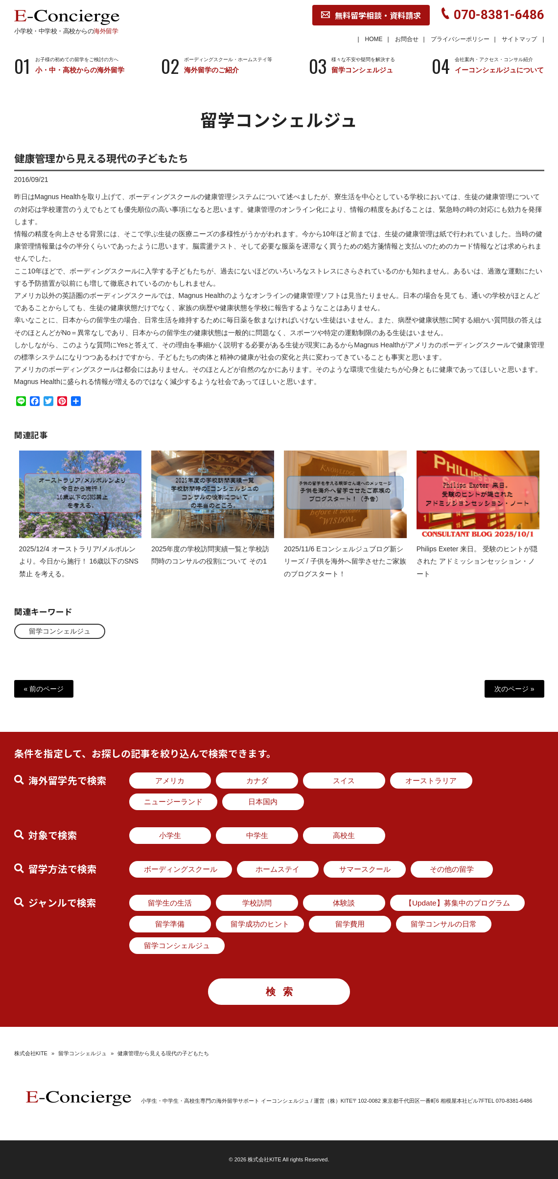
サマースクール (365, 869)
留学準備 (170, 924)
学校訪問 (257, 903)
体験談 (344, 903)
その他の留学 (452, 869)
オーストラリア (431, 780)
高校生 (344, 835)
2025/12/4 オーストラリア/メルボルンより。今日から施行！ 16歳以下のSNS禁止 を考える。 (79, 569)
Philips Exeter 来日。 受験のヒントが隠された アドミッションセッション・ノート (477, 569)
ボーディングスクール (180, 869)
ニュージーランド (173, 801)
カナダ (257, 780)
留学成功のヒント (260, 924)
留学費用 (350, 924)
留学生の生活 (170, 903)
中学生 (257, 835)
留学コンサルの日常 (444, 924)
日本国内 (263, 801)
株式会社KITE (30, 1053)
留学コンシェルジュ (60, 631)
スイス (344, 780)
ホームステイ (278, 869)
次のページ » (514, 689)
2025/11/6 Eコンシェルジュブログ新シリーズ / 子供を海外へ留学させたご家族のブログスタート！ (345, 569)
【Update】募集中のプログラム (457, 903)
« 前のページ (44, 689)
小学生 (170, 835)
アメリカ (170, 780)
